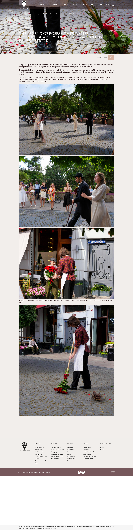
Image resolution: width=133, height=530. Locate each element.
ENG (101, 4)
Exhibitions (70, 450)
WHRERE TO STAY (87, 4)
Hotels (102, 447)
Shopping (54, 452)
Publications (29, 14)
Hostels (102, 450)
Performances (71, 458)
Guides (37, 458)
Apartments (103, 452)
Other (69, 461)
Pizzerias (86, 450)
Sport (69, 454)
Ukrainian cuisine (88, 458)
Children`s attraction (57, 454)
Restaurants (87, 447)
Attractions (38, 450)
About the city (39, 447)
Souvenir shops (56, 447)
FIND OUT (54, 4)
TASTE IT (74, 4)
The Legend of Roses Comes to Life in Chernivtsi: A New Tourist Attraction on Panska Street (60, 14)
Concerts (70, 452)
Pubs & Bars (87, 454)
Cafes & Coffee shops (89, 452)
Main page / (22, 14)
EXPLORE (43, 4)
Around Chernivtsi (57, 456)
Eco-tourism (55, 458)
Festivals (70, 447)
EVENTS (64, 4)
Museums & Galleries (57, 450)
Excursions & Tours (41, 456)
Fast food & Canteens (89, 456)
